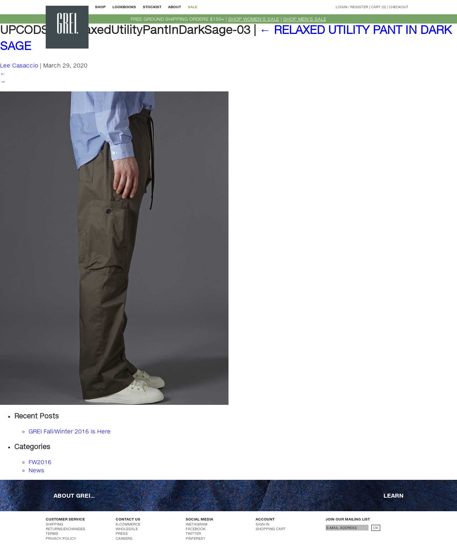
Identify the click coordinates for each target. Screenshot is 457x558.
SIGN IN (262, 524)
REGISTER (359, 7)
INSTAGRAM (196, 524)
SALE (192, 7)
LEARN (393, 495)
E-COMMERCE (128, 524)
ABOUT (174, 7)
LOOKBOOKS (124, 7)
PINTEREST (195, 538)
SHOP (100, 7)
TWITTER (193, 533)
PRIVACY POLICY (61, 538)
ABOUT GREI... (74, 495)
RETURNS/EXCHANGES (65, 529)
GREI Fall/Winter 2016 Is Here (70, 431)
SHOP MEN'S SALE (304, 19)
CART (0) (378, 7)
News (36, 470)
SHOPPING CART (271, 529)
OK (375, 528)
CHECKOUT (398, 7)
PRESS (122, 533)
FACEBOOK (196, 529)
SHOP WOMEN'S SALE (253, 19)
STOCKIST (152, 7)
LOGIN (341, 7)
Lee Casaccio (19, 65)
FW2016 (40, 461)
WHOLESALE (127, 529)
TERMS (52, 533)
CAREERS (124, 538)
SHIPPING (54, 524)
